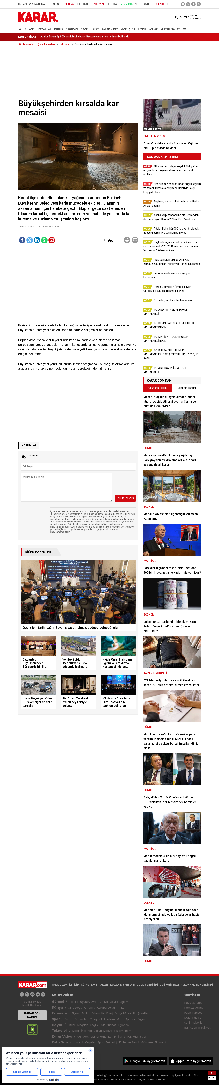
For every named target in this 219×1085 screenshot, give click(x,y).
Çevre (114, 1002)
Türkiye (103, 1002)
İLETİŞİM (74, 984)
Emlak (86, 1013)
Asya (111, 1008)
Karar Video (110, 29)
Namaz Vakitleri (194, 1008)
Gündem (83, 1037)
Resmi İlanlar (148, 29)
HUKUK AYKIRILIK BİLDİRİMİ (197, 984)
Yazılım (118, 1031)
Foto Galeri (61, 1042)
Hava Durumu (193, 1003)
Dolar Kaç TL (192, 1018)
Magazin (82, 1025)
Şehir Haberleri (194, 1023)
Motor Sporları (126, 1019)
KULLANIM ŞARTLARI (122, 984)
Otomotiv (98, 1013)
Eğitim (124, 1002)
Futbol (69, 1019)
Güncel (30, 29)
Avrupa (102, 1008)
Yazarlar (44, 29)
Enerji (109, 1013)
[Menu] (183, 29)
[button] (105, 240)
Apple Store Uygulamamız (193, 1061)
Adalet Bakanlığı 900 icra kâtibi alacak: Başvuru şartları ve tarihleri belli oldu (84, 37)
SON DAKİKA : (27, 37)
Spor (84, 29)
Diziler (71, 1025)
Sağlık (94, 1025)
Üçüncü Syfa (88, 1002)
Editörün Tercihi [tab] (186, 387)
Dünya (58, 29)
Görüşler (128, 29)
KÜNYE (85, 984)
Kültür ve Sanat (129, 1042)
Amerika (89, 1008)
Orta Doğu (75, 1008)
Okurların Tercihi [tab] (157, 387)
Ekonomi (72, 29)
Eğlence (123, 1025)
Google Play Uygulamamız (147, 1061)
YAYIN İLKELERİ (99, 984)
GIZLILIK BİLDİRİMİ (147, 984)
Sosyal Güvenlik (125, 1013)
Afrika (120, 1008)
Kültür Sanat (170, 29)
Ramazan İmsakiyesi (197, 1028)
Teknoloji (59, 1030)
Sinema (101, 1037)
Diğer (141, 1019)
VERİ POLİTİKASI (169, 984)
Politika (73, 1002)
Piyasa (76, 1013)
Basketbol (81, 1019)
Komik (112, 1037)
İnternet (86, 1031)
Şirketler (143, 1013)
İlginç (121, 1037)
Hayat (95, 29)
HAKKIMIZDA (59, 984)
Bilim (128, 1031)
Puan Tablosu (193, 1013)
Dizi (92, 1037)
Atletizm (109, 1019)
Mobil (75, 1031)
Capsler (90, 1042)
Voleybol (96, 1019)
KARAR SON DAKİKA (32, 1015)
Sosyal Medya (103, 1031)
